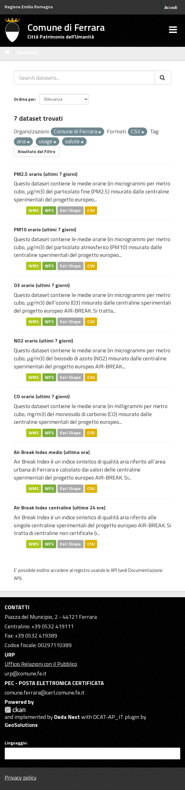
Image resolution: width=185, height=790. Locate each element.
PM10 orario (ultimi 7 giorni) (45, 229)
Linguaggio (15, 743)
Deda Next (67, 717)
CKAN (15, 710)
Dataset (28, 52)
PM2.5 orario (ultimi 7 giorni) (45, 174)
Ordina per (24, 99)
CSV (91, 210)
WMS (34, 210)
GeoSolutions (21, 725)
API (114, 570)
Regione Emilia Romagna (29, 6)
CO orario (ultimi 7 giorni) (42, 396)
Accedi (170, 7)
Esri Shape (70, 210)
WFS (49, 210)
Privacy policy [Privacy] (21, 777)
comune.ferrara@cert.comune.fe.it (45, 692)
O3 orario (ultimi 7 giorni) (42, 285)
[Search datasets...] (84, 78)
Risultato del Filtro (36, 151)
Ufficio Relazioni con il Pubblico (41, 664)
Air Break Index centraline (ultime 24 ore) (59, 507)
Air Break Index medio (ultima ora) (52, 452)
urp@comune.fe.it (25, 673)
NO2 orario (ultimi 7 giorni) (43, 340)
